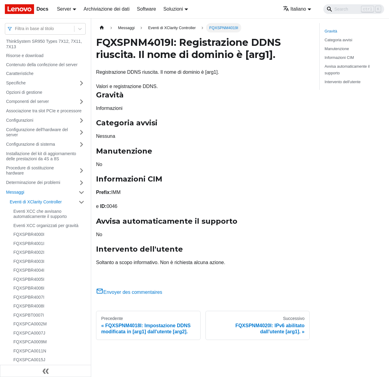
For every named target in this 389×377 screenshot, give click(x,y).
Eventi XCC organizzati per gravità (45, 225)
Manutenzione (337, 48)
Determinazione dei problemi (33, 182)
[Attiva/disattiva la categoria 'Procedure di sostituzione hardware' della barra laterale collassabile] (81, 171)
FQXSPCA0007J (29, 333)
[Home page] (102, 27)
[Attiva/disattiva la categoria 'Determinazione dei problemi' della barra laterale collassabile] (81, 183)
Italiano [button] (294, 9)
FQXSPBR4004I (28, 270)
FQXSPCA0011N (29, 350)
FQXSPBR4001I (28, 243)
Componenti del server (27, 101)
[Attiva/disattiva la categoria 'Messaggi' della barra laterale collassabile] (81, 192)
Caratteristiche (19, 73)
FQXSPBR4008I (28, 306)
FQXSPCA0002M (30, 323)
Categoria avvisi (338, 40)
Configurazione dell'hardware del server (37, 132)
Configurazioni (19, 120)
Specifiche (16, 82)
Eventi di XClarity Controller (36, 201)
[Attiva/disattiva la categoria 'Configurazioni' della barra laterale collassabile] (81, 120)
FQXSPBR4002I (28, 252)
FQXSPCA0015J (29, 359)
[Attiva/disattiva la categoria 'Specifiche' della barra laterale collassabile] (81, 83)
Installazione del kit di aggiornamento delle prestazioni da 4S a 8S (41, 156)
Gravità (331, 31)
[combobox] (15, 28)
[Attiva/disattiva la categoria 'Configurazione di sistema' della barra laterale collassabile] (81, 144)
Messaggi (15, 192)
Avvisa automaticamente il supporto (347, 69)
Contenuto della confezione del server (41, 64)
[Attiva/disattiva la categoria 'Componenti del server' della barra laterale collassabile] (81, 102)
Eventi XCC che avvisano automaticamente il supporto (40, 214)
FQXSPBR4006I (28, 288)
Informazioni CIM (339, 57)
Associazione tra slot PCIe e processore (43, 110)
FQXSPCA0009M (30, 341)
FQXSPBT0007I (28, 315)
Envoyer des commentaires (129, 292)
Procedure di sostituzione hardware (30, 170)
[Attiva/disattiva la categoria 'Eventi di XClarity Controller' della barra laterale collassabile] (81, 202)
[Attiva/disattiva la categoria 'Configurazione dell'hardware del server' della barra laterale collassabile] (81, 132)
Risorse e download (24, 55)
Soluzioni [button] (173, 9)
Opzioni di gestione (24, 92)
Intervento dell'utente (342, 82)
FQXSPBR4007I (28, 297)
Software (146, 9)
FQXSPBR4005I (28, 279)
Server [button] (64, 9)
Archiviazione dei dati (106, 9)
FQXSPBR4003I (28, 261)
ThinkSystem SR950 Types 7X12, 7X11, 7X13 (44, 44)
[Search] (353, 9)
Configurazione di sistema (30, 144)
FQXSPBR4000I (28, 234)
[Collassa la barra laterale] (45, 371)
